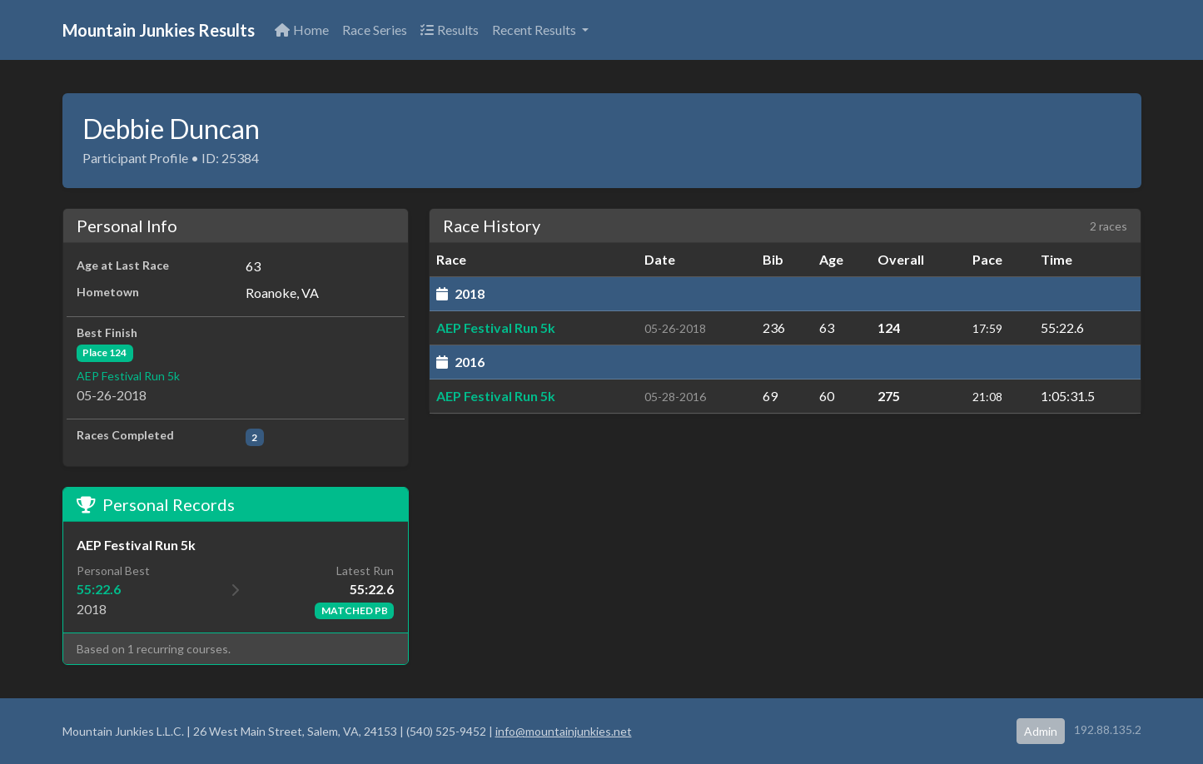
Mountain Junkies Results (158, 30)
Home (302, 29)
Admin (1040, 731)
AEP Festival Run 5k (128, 376)
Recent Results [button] (535, 29)
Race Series (374, 29)
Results (449, 29)
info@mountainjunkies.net (563, 731)
